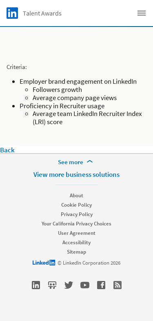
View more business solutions (76, 174)
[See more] (77, 162)
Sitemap (76, 251)
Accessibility (76, 242)
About (76, 195)
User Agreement (76, 233)
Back (7, 149)
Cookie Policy (76, 204)
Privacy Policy (77, 214)
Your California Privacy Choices (76, 223)
